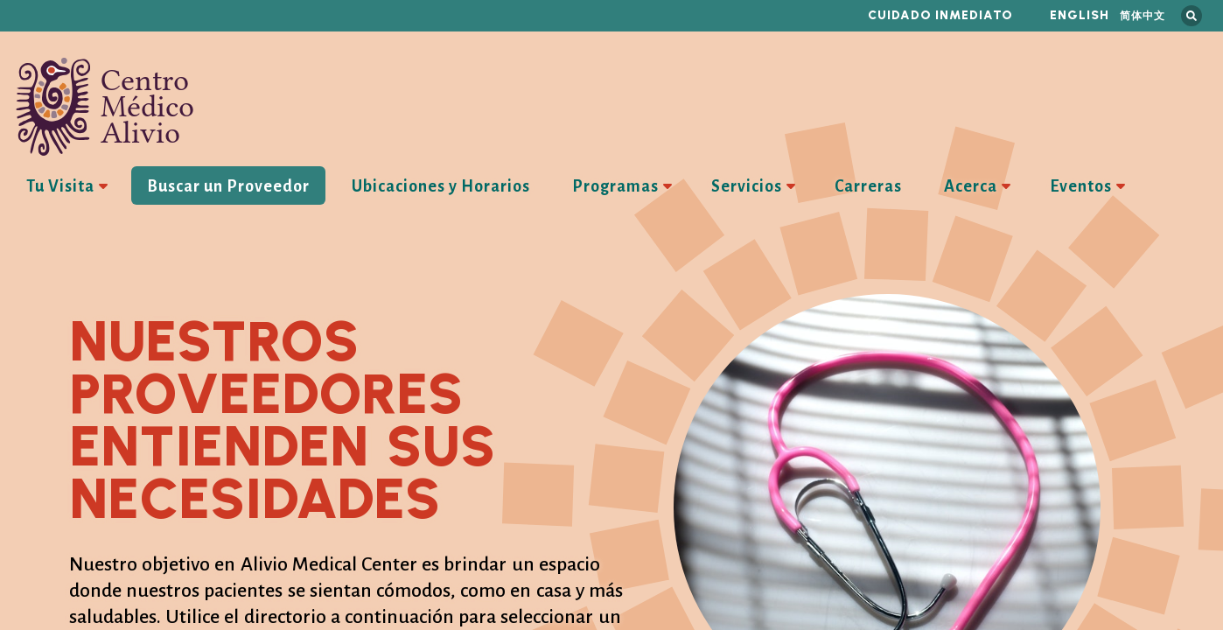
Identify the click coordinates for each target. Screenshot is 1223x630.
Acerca (970, 186)
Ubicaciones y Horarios (441, 186)
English (1079, 15)
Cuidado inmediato (940, 15)
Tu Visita (60, 186)
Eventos (1081, 186)
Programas (615, 186)
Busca (1191, 15)
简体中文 (1142, 15)
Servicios (746, 186)
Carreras (868, 186)
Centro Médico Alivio (105, 107)
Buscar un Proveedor (228, 186)
